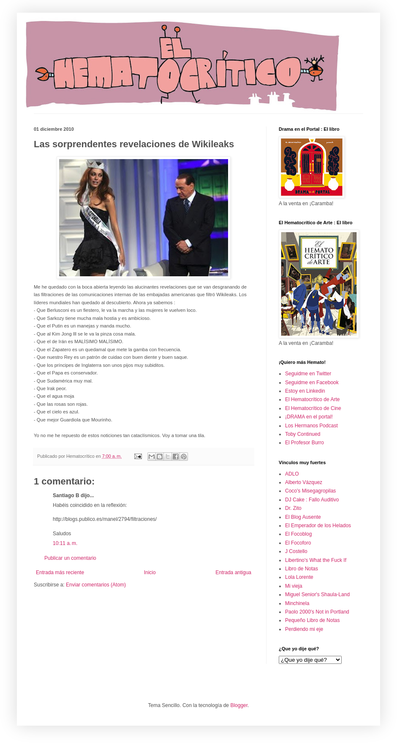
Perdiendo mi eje (304, 629)
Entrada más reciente (60, 572)
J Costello (296, 551)
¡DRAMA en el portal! (309, 417)
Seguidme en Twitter (308, 374)
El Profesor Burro (304, 443)
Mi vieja (293, 586)
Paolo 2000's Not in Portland (317, 612)
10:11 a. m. (65, 543)
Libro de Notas (301, 569)
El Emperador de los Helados (318, 525)
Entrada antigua (233, 572)
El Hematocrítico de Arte (312, 399)
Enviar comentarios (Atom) (96, 585)
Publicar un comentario (70, 558)
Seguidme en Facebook (312, 382)
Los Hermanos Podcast (311, 426)
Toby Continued (302, 434)
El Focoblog (298, 534)
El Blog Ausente (303, 517)
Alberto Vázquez (303, 482)
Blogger (238, 705)
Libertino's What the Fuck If (315, 560)
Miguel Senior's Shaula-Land (317, 594)
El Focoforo (298, 543)
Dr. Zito (293, 508)
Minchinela (297, 603)
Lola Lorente (299, 577)
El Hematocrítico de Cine (313, 408)
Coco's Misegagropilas (310, 491)
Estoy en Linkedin (305, 391)
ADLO (292, 474)
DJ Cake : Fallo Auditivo (312, 500)
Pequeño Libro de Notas (312, 620)
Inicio (150, 572)
